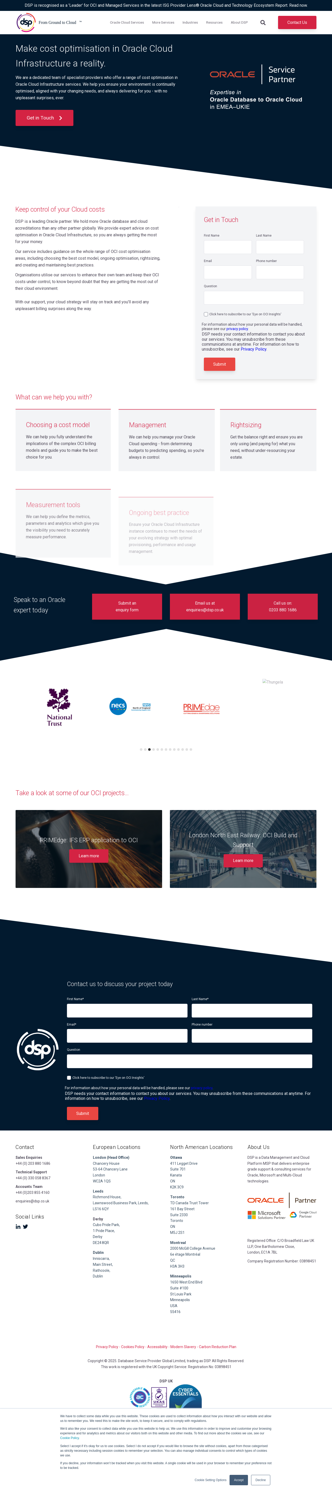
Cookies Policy (132, 1347)
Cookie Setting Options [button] (211, 1480)
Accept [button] (239, 1480)
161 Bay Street (182, 1209)
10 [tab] (178, 749)
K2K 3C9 (177, 1187)
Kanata (176, 1175)
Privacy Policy (253, 349)
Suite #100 (179, 1288)
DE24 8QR (101, 1243)
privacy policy (237, 329)
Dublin (98, 1252)
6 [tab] (162, 749)
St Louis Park (180, 1294)
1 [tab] (141, 749)
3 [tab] (149, 749)
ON (172, 1181)
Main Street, (103, 1264)
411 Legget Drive (184, 1163)
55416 (175, 1312)
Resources (214, 22)
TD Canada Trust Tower (189, 1203)
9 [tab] (174, 749)
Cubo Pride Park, (106, 1225)
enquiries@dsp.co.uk (32, 1201)
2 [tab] (145, 749)
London (99, 1175)
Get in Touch (44, 118)
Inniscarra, (101, 1258)
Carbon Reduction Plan (217, 1347)
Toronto (176, 1221)
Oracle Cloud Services (127, 22)
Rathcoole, (101, 1270)
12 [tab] (186, 749)
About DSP (239, 22)
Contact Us (297, 22)
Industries (190, 22)
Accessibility (157, 1347)
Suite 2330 (179, 1215)
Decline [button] (260, 1480)
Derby (97, 1237)
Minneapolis (180, 1300)
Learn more (89, 855)
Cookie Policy (69, 1438)
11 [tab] (182, 749)
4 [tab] (153, 749)
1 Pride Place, (104, 1231)
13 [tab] (191, 749)
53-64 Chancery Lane (110, 1169)
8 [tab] (170, 749)
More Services (163, 22)
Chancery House (106, 1163)
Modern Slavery (183, 1347)
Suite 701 (178, 1169)
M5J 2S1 (177, 1232)
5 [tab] (157, 749)
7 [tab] (166, 749)
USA (173, 1306)
